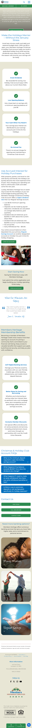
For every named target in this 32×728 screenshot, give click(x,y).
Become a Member (8, 6)
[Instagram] (17, 681)
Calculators (22, 654)
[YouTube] (21, 681)
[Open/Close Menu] (29, 2)
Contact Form (16, 515)
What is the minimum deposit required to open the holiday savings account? (14, 460)
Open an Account (8, 241)
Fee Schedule (17, 656)
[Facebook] (10, 681)
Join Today (16, 504)
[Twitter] (14, 681)
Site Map (25, 656)
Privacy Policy (8, 656)
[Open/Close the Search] (24, 2)
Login (25, 6)
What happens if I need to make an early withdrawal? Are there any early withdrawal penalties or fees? (16, 479)
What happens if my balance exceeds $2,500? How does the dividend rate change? (15, 469)
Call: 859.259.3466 (16, 510)
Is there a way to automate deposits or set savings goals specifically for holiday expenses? (15, 489)
